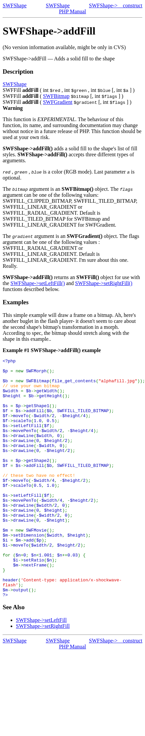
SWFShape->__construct (115, 5)
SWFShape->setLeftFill (41, 668)
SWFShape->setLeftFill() (38, 283)
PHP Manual (72, 11)
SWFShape (15, 5)
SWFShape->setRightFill (43, 674)
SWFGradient (57, 102)
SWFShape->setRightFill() (103, 283)
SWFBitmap (56, 96)
